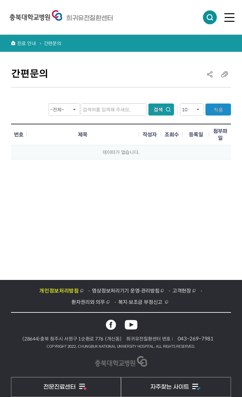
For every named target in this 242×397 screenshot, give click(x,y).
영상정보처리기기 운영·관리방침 (125, 290)
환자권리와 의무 (88, 301)
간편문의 (52, 43)
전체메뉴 (229, 17)
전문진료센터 (60, 387)
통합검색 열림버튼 (210, 17)
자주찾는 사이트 (170, 387)
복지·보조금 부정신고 (141, 301)
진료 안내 (26, 43)
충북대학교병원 (89, 18)
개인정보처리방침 (58, 290)
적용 (218, 109)
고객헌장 (181, 290)
